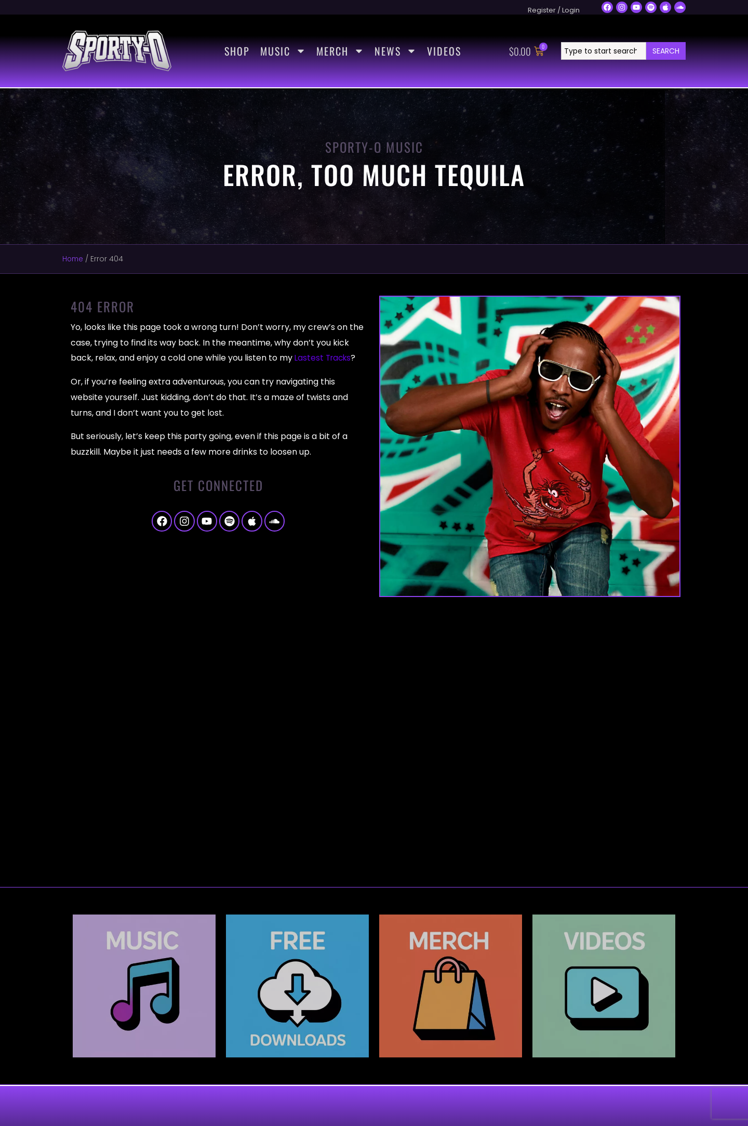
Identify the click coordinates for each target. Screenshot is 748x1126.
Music (283, 51)
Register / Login (554, 10)
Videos (444, 51)
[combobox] (603, 51)
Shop (237, 51)
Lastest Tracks (324, 358)
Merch (340, 51)
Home (73, 259)
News (396, 51)
